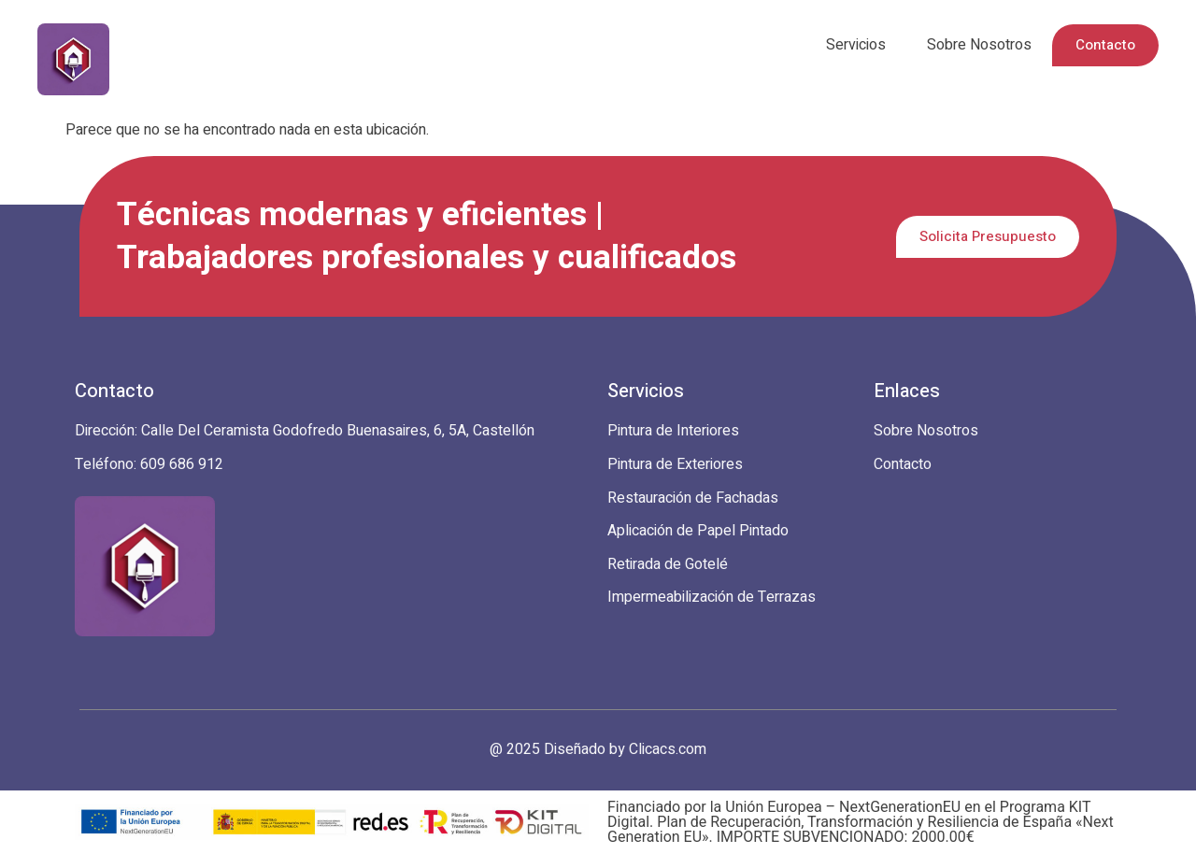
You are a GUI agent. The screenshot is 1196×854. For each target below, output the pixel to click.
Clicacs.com (667, 749)
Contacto (1105, 45)
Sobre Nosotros (979, 45)
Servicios (856, 45)
